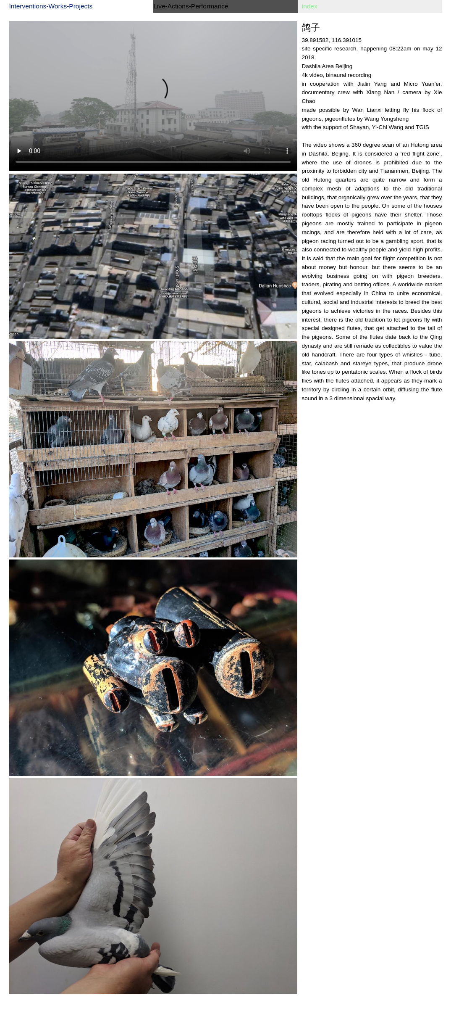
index (309, 6)
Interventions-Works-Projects (50, 6)
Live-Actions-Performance (190, 6)
